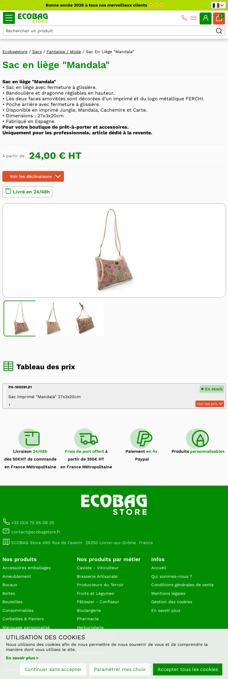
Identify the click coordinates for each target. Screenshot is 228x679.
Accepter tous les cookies (187, 669)
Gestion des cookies (171, 601)
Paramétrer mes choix (120, 669)
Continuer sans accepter (53, 669)
